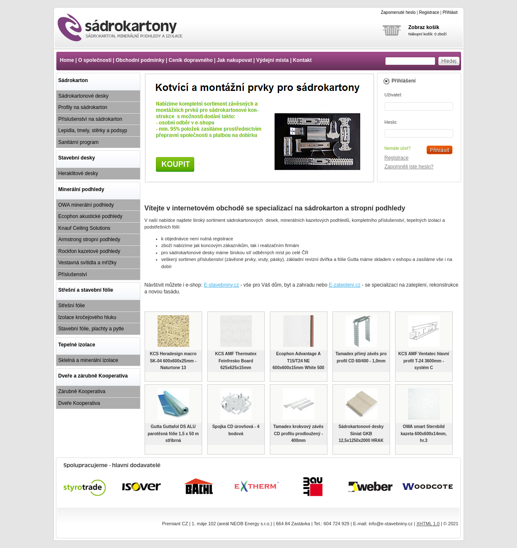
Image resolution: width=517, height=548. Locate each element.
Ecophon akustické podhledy (90, 216)
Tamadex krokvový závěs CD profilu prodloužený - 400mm (298, 433)
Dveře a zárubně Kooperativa (93, 376)
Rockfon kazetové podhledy (89, 251)
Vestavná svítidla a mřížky (87, 263)
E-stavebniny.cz (221, 285)
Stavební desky (76, 158)
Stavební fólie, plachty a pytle (91, 329)
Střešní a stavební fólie (85, 290)
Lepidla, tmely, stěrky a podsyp (92, 130)
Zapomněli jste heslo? (409, 167)
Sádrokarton (73, 80)
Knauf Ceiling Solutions (84, 228)
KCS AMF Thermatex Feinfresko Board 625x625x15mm (236, 360)
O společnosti (94, 60)
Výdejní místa (272, 60)
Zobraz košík (424, 27)
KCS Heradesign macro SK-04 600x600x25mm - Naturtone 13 (173, 360)
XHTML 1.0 (428, 523)
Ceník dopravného (191, 60)
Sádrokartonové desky (83, 96)
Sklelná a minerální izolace (88, 360)
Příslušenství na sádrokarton (90, 119)
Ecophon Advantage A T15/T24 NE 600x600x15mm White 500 (298, 360)
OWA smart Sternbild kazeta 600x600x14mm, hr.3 (424, 433)
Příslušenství (72, 274)
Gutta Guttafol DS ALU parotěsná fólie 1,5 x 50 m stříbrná (173, 433)
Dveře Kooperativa (79, 403)
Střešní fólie (71, 306)
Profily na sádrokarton (83, 107)
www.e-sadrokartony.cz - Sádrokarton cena (127, 27)
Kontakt (302, 60)
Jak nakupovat (234, 60)
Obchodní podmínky (140, 60)
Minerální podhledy (81, 189)
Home (67, 60)
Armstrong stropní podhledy (89, 239)
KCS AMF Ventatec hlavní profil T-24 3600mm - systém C (423, 360)
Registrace (429, 12)
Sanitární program (78, 142)
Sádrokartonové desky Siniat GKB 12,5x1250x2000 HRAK (360, 433)
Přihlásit (450, 12)
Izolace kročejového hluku (87, 317)
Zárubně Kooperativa (82, 391)
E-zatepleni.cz (344, 285)
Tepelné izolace (76, 345)
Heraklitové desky (78, 173)
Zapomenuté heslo (398, 12)
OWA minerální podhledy (86, 205)
